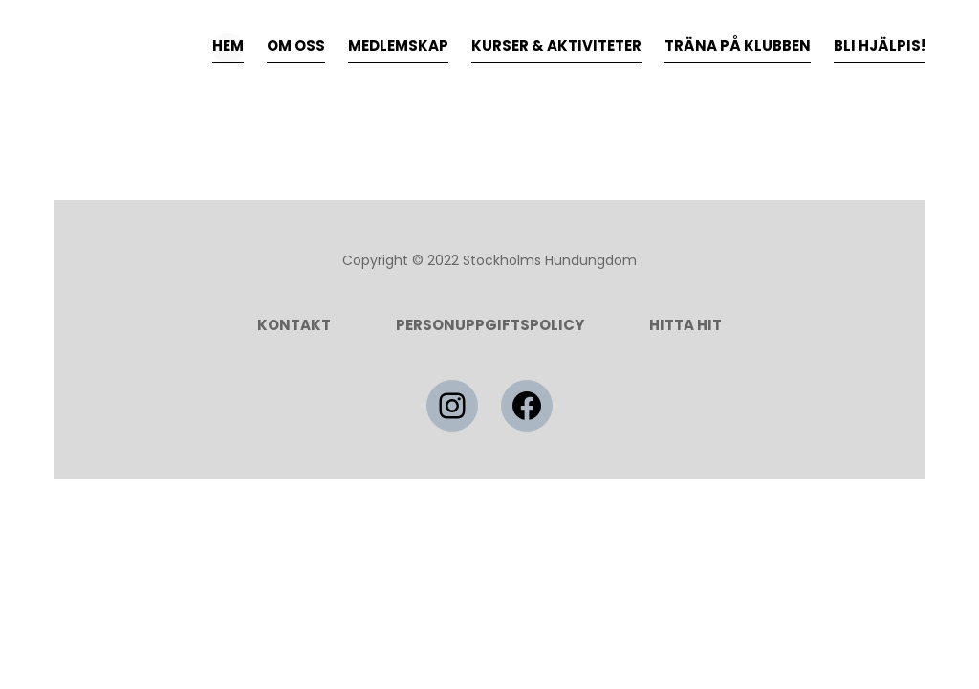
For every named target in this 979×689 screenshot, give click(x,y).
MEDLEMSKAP (398, 45)
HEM (228, 45)
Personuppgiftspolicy (490, 325)
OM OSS (296, 45)
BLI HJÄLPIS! (879, 45)
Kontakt (294, 325)
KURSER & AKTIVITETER (556, 45)
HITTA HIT (685, 325)
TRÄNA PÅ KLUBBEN (737, 45)
